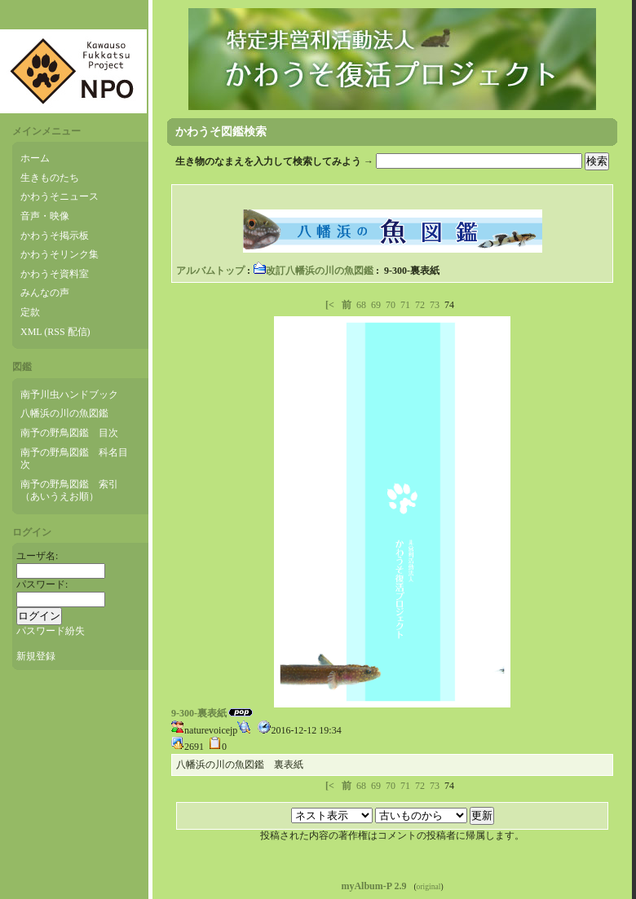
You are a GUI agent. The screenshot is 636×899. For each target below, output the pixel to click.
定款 (30, 312)
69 (376, 305)
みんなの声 (44, 292)
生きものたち (49, 177)
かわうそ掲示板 (54, 235)
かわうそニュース (59, 196)
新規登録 (35, 656)
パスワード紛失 (50, 631)
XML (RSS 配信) (55, 331)
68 (361, 305)
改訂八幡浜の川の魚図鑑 (313, 270)
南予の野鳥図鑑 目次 (69, 432)
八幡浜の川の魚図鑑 (64, 413)
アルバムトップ (210, 270)
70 (390, 305)
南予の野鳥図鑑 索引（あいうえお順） (69, 490)
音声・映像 (44, 216)
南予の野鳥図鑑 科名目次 (74, 459)
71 (405, 305)
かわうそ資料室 (54, 274)
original (429, 886)
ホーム (35, 158)
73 (434, 305)
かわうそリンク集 (59, 254)
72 (420, 305)
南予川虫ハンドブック (69, 394)
